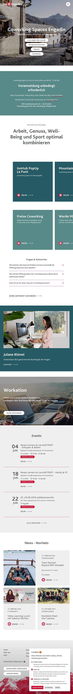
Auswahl (49, 687)
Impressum (18, 661)
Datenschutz (8, 661)
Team (6, 650)
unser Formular (57, 95)
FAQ (5, 655)
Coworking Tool (52, 100)
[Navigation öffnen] (67, 4)
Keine (57, 687)
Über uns (7, 652)
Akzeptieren (37, 687)
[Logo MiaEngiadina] (14, 4)
